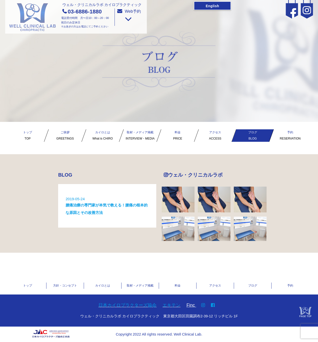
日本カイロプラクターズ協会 (127, 305)
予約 (290, 136)
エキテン (171, 305)
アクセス (215, 136)
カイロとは (103, 136)
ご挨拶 (65, 136)
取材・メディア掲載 (140, 136)
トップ (27, 136)
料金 (178, 136)
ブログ (253, 136)
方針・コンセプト (65, 285)
